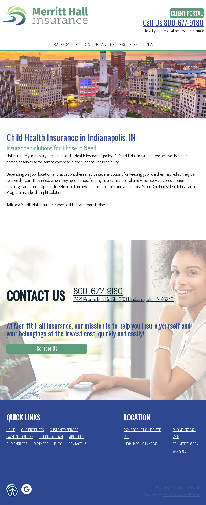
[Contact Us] (46, 342)
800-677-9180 (98, 284)
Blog (58, 437)
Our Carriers (16, 437)
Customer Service (64, 422)
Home (10, 422)
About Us (76, 430)
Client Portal (187, 13)
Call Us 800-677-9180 (173, 22)
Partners (40, 437)
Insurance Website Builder (181, 487)
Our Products (32, 422)
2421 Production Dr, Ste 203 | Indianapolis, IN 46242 (123, 292)
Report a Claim (51, 430)
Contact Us (46, 341)
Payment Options (19, 430)
